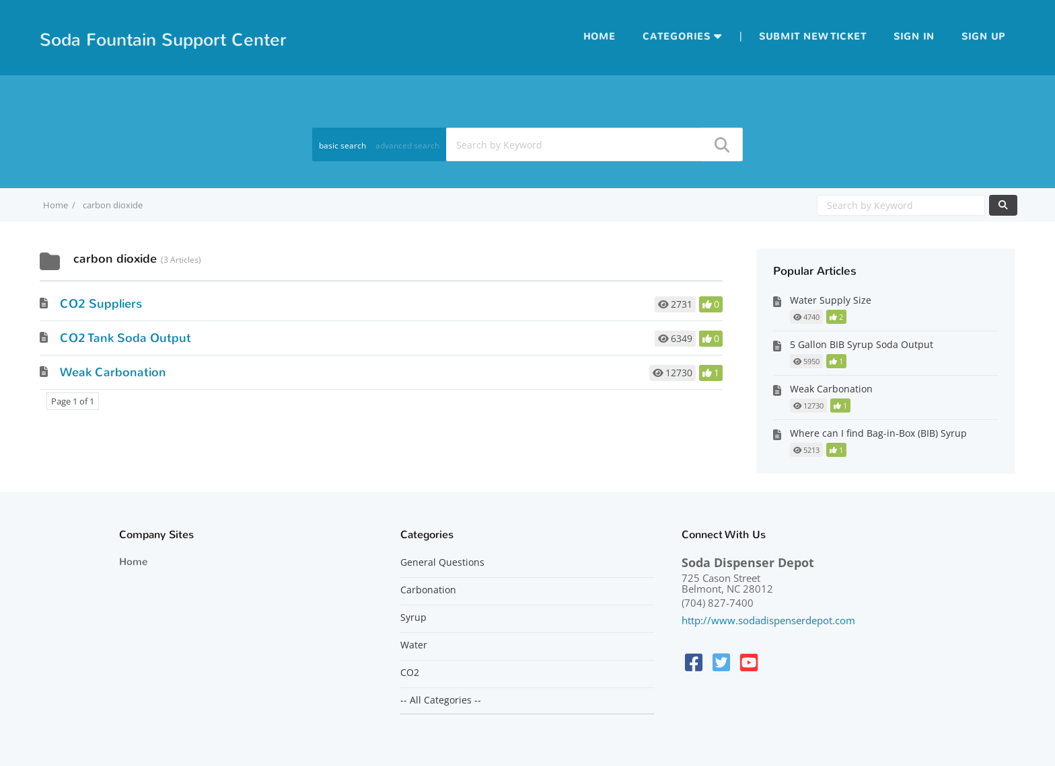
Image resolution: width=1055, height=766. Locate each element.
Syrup (413, 617)
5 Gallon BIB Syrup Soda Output (861, 344)
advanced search (407, 145)
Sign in (914, 36)
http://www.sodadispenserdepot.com (768, 620)
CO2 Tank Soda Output (125, 338)
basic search (342, 145)
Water (413, 645)
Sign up (983, 36)
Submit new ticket (813, 36)
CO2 (409, 672)
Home (599, 36)
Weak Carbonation (113, 372)
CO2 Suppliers (101, 304)
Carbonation (428, 590)
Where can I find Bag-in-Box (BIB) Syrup (878, 433)
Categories (677, 36)
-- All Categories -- (440, 700)
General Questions (442, 562)
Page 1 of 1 (72, 401)
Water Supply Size (830, 300)
